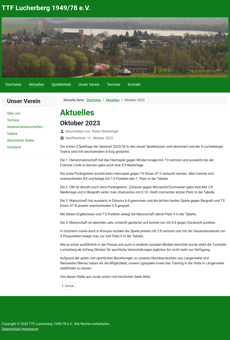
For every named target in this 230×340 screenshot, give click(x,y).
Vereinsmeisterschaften (25, 127)
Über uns (13, 113)
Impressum (29, 329)
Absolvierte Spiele (20, 140)
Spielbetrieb (61, 84)
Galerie (12, 134)
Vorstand (13, 147)
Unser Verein (89, 84)
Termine (113, 84)
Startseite (13, 84)
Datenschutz (11, 329)
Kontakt (134, 84)
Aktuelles (36, 84)
